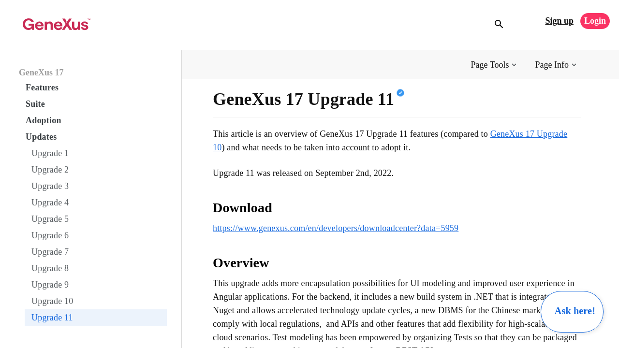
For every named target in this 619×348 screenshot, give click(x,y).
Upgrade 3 (50, 186)
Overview (241, 262)
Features (42, 87)
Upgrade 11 (52, 317)
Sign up (559, 21)
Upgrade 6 (50, 235)
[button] (495, 65)
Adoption (43, 120)
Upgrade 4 (50, 202)
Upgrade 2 (50, 169)
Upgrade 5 (50, 219)
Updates (41, 137)
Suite (35, 104)
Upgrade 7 (50, 252)
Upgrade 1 (50, 153)
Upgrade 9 (50, 285)
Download (242, 207)
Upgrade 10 (52, 301)
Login (595, 21)
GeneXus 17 (41, 72)
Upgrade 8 (50, 268)
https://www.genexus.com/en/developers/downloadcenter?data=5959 (335, 228)
